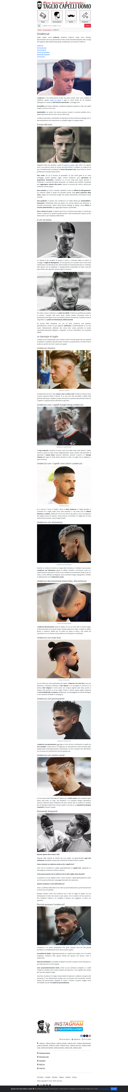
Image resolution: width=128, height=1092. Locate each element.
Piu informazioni (103, 1089)
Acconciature (57, 22)
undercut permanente (47, 1048)
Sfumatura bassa (44, 1053)
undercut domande (42, 1045)
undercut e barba (54, 1045)
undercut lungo (64, 1045)
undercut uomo (77, 1048)
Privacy (74, 1077)
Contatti (47, 1077)
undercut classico (51, 1043)
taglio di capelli (55, 100)
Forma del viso (42, 48)
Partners (54, 1077)
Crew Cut (42, 1068)
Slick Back (42, 1061)
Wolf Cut (42, 1064)
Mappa (61, 1077)
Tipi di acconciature (43, 52)
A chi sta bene (41, 50)
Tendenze (85, 22)
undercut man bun (75, 1045)
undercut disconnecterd (84, 1043)
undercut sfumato (59, 1048)
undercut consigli (61, 1043)
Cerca (88, 26)
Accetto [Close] (113, 1089)
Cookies (67, 1077)
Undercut (40, 45)
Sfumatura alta (44, 1057)
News (43, 22)
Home (39, 30)
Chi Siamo (40, 1077)
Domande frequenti (43, 54)
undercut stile (68, 1048)
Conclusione (41, 57)
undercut (41, 1043)
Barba (71, 22)
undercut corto (71, 1043)
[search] (62, 26)
